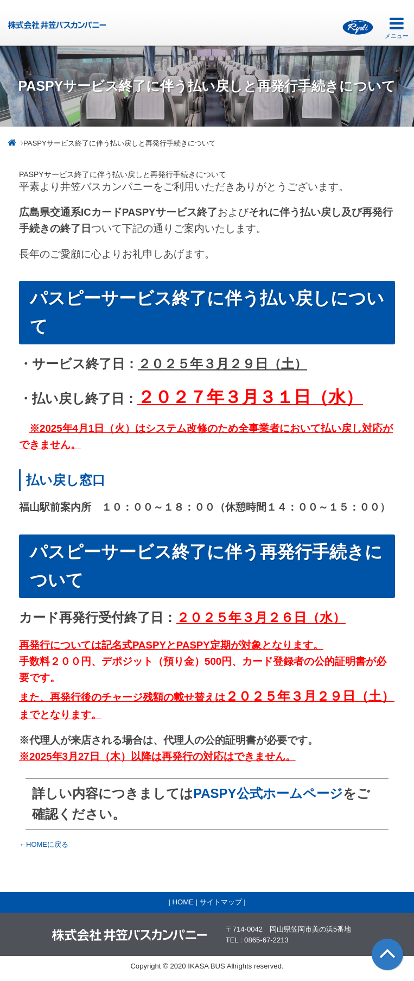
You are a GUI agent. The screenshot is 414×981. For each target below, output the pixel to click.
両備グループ (357, 27)
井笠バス (57, 25)
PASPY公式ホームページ (268, 793)
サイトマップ (221, 902)
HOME (182, 902)
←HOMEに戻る (43, 844)
